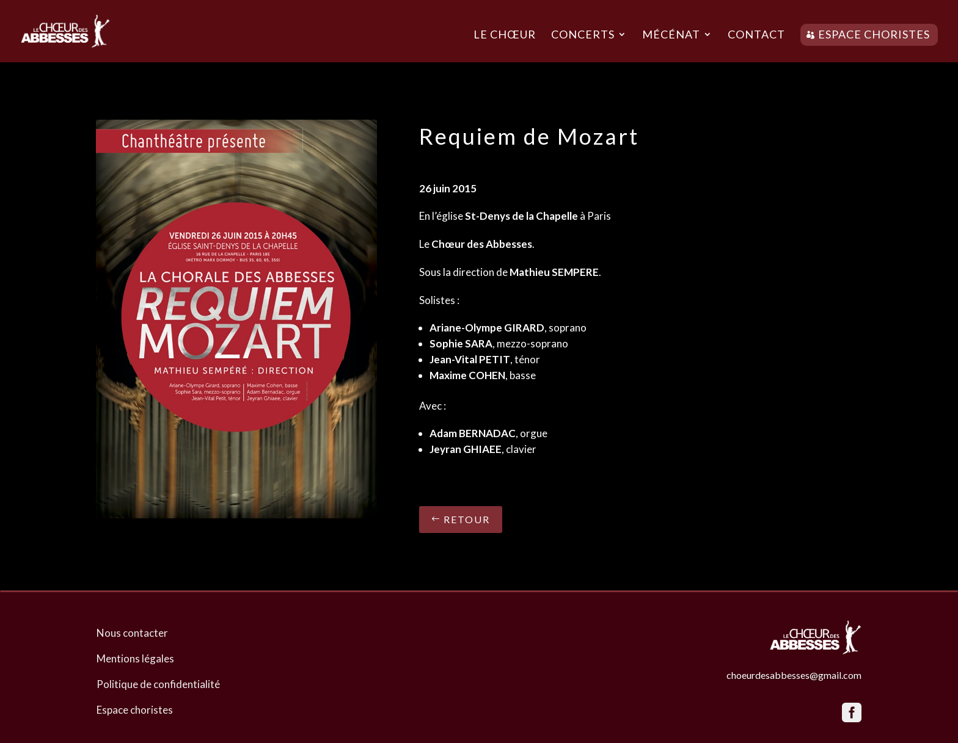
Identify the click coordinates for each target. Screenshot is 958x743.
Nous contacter (132, 632)
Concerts (583, 35)
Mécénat (671, 35)
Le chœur (505, 35)
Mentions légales (135, 658)
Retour (467, 519)
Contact (756, 35)
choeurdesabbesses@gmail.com (793, 675)
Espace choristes (874, 34)
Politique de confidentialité (158, 684)
